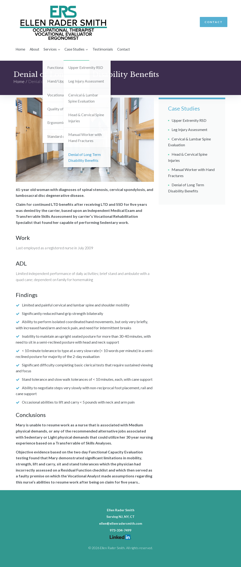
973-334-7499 (120, 530)
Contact (214, 22)
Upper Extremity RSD (189, 120)
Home (18, 81)
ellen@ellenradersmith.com (120, 523)
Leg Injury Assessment (189, 129)
